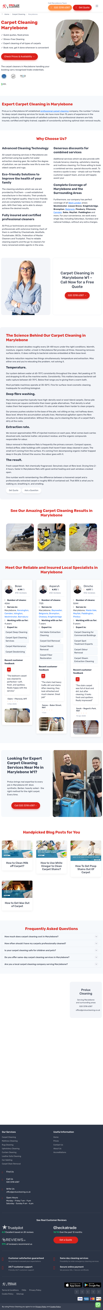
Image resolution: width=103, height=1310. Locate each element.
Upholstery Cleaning (10, 1148)
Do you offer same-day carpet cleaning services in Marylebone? (37, 957)
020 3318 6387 (60, 7)
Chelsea (43, 616)
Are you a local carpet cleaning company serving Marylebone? (36, 964)
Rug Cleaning (7, 1145)
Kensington (22, 610)
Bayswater (56, 610)
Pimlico (76, 616)
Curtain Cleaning (9, 1152)
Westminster (11, 616)
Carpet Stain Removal (11, 1164)
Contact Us (58, 1145)
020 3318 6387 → (77, 295)
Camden (58, 212)
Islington (18, 613)
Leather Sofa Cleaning (11, 1156)
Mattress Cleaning (10, 1141)
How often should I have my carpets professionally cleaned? (35, 943)
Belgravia (70, 209)
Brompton (54, 613)
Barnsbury (23, 616)
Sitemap (20, 1294)
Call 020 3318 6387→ (25, 805)
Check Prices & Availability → (19, 56)
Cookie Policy (7, 1294)
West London (74, 202)
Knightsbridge (55, 616)
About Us (57, 1148)
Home (5, 14)
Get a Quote (66, 1240)
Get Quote (82, 7)
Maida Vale (91, 610)
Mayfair (76, 613)
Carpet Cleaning (18, 14)
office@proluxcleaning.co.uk (86, 1010)
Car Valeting (7, 1160)
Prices (56, 1141)
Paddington (87, 613)
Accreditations (59, 1152)
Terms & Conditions (10, 1290)
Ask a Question (31, 490)
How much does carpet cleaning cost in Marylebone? (31, 936)
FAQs (24, 1290)
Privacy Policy (35, 1290)
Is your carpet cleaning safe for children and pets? (30, 950)
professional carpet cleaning (54, 111)
